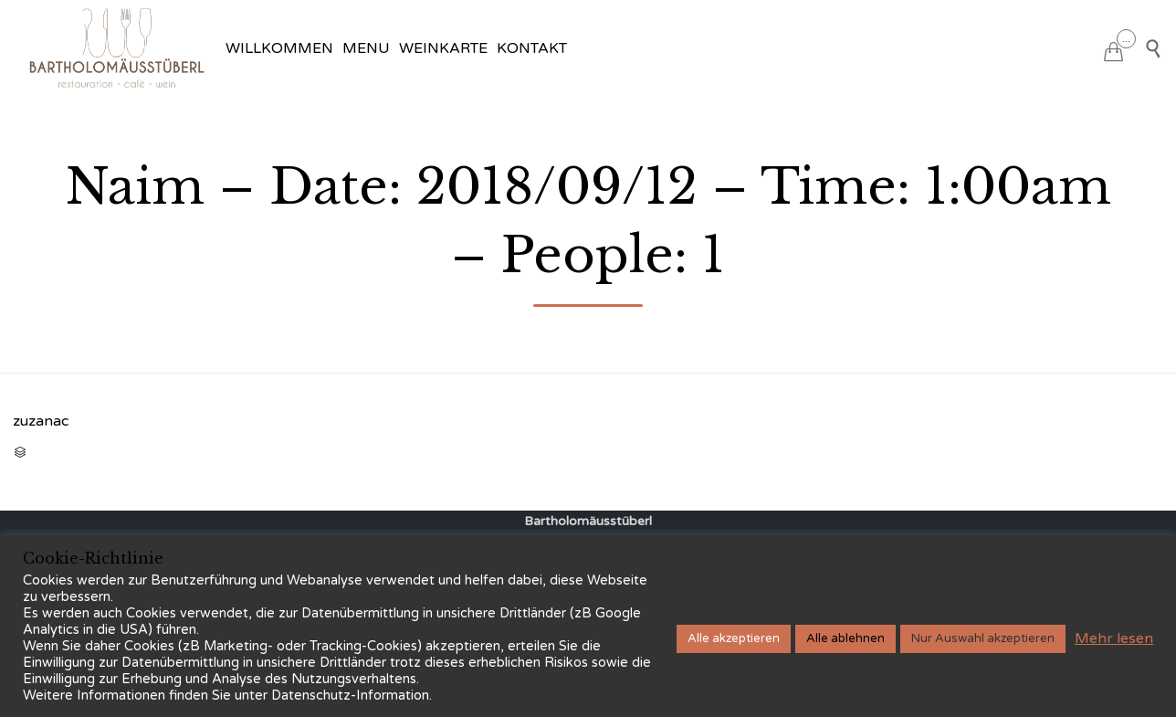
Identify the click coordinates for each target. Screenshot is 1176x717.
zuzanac (40, 421)
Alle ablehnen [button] (845, 638)
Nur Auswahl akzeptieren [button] (983, 638)
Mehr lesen (1114, 638)
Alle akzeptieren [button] (734, 638)
